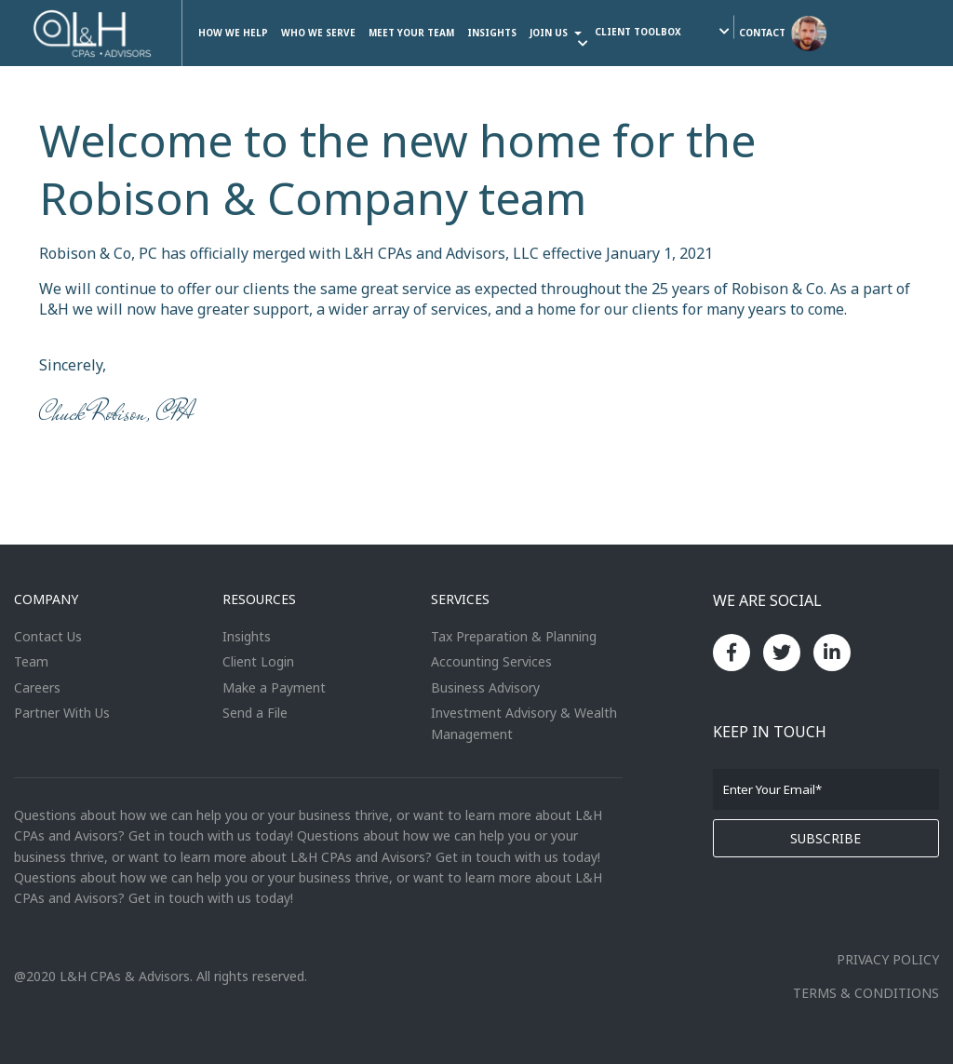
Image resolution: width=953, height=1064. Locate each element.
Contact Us (48, 636)
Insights (246, 636)
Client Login (258, 661)
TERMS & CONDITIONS (866, 993)
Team (31, 661)
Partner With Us (62, 712)
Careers (37, 687)
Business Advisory (485, 687)
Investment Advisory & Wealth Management (524, 723)
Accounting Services (491, 661)
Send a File (255, 712)
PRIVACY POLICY (888, 959)
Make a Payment (274, 687)
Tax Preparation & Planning (514, 636)
